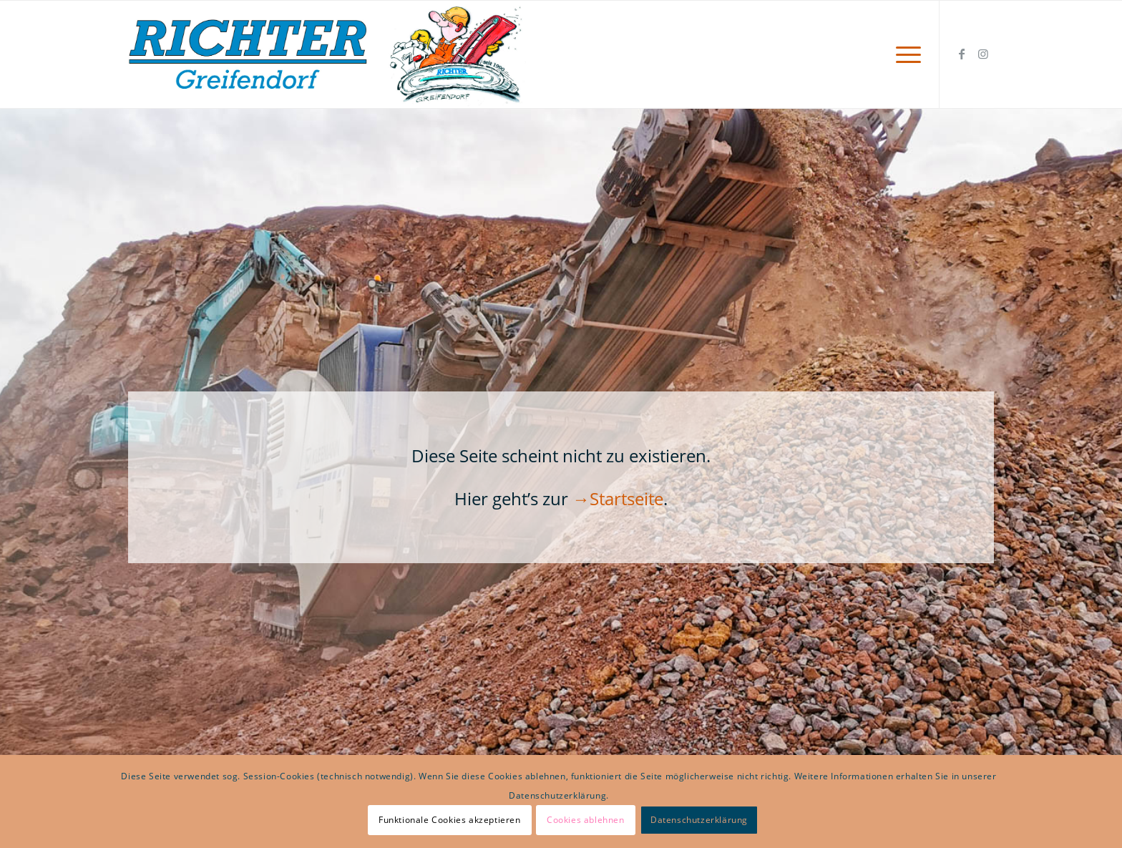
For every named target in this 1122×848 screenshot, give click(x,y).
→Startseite (617, 498)
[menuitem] (904, 54)
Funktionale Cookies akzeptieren (450, 820)
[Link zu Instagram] (983, 53)
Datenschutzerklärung (699, 820)
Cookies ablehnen (586, 820)
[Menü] (904, 54)
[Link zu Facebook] (961, 53)
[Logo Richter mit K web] (327, 54)
